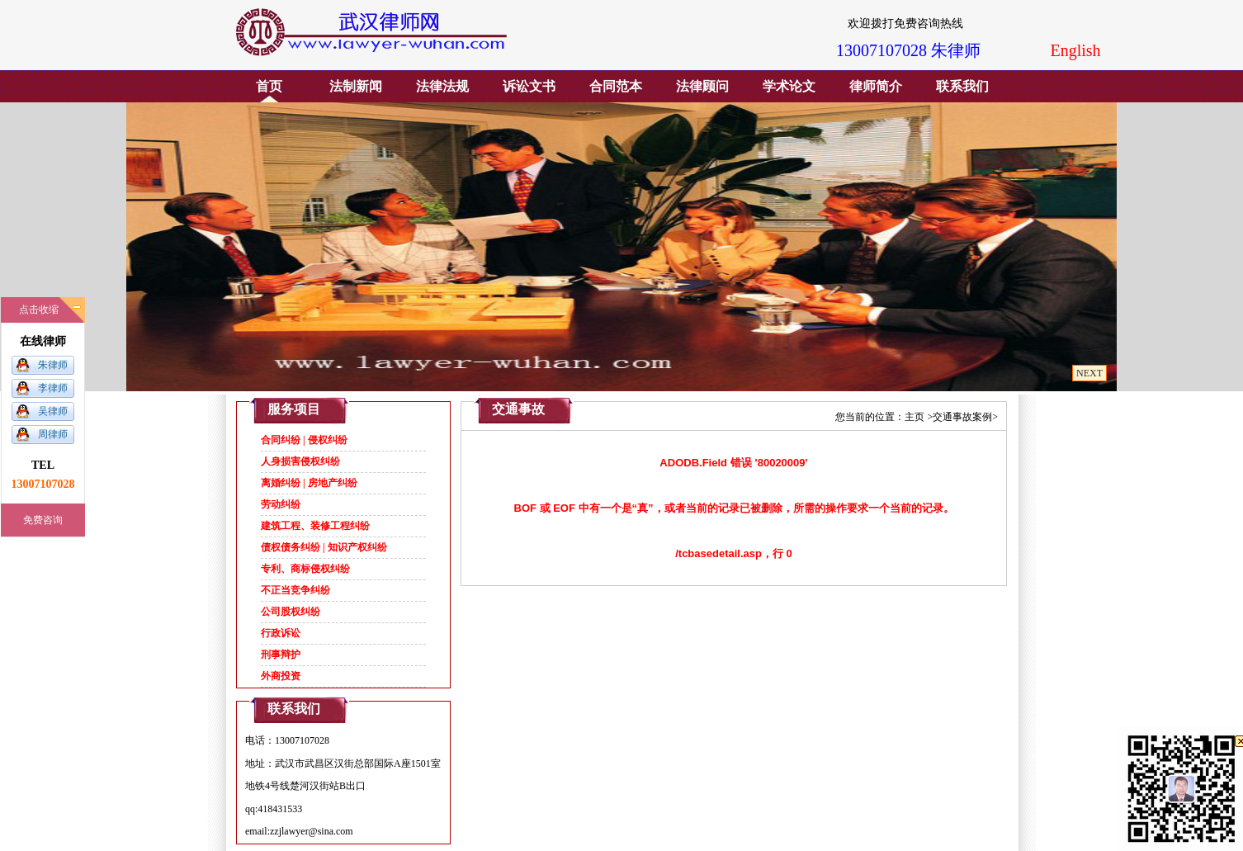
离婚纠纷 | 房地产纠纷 (309, 483)
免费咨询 (43, 520)
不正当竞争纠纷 (295, 590)
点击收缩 (39, 309)
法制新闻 (355, 86)
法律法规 (442, 86)
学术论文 (789, 86)
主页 (914, 417)
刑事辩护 (280, 654)
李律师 (53, 388)
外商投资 (280, 676)
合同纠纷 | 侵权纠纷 (304, 440)
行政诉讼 (280, 633)
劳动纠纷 (280, 504)
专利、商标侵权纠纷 (305, 568)
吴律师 (53, 411)
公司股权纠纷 (290, 611)
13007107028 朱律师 (908, 50)
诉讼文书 (529, 86)
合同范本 (615, 86)
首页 (269, 86)
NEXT (1089, 373)
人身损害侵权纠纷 (300, 461)
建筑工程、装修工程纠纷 (315, 526)
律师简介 (875, 86)
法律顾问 (702, 86)
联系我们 (962, 86)
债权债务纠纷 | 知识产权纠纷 (324, 547)
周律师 (53, 434)
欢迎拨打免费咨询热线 (899, 23)
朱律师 (53, 365)
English (1075, 50)
